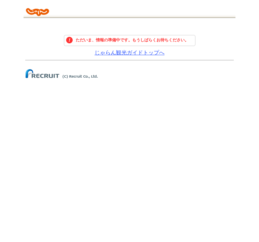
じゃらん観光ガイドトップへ (129, 52)
